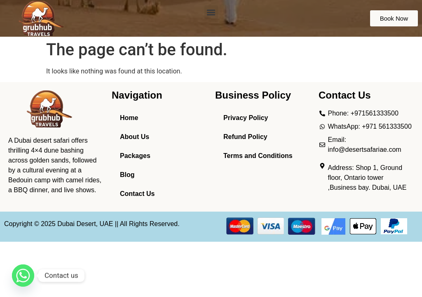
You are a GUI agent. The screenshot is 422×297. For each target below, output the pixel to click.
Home (129, 117)
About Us (134, 136)
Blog (127, 174)
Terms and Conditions (258, 155)
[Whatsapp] (23, 275)
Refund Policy (245, 136)
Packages (135, 155)
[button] (211, 12)
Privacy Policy (245, 117)
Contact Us (137, 193)
